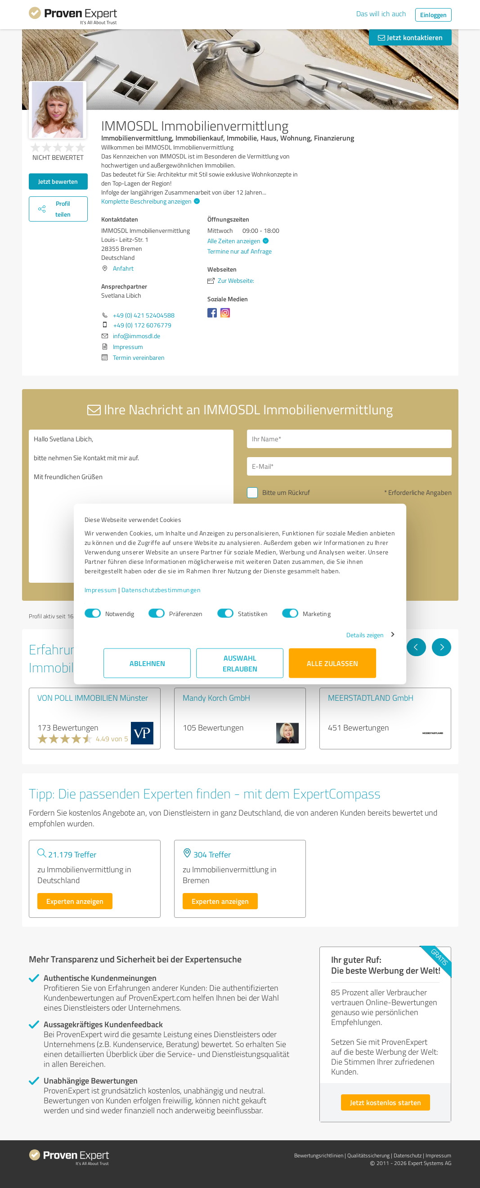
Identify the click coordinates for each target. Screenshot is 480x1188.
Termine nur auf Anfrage (239, 251)
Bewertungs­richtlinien (318, 1155)
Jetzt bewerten (58, 181)
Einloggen (433, 14)
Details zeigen (345, 639)
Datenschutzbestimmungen (180, 594)
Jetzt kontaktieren (410, 37)
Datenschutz (408, 1155)
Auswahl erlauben (240, 667)
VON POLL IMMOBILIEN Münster (92, 697)
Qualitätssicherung (368, 1155)
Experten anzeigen (74, 901)
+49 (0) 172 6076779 (142, 325)
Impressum (120, 594)
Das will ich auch (381, 13)
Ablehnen (147, 667)
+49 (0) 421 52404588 (144, 315)
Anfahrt (123, 268)
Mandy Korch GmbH (216, 697)
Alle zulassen (333, 667)
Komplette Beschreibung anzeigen (149, 201)
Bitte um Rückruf (286, 492)
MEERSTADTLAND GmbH (370, 697)
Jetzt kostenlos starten (385, 1102)
